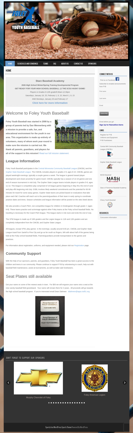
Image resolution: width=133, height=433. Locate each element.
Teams (45, 63)
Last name (103, 98)
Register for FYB (106, 135)
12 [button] (75, 403)
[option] (38, 381)
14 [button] (79, 403)
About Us (65, 63)
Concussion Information (108, 217)
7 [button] (63, 403)
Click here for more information (49, 103)
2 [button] (51, 403)
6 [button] (60, 403)
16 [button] (84, 403)
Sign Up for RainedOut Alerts (111, 125)
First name (103, 91)
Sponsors (92, 63)
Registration (79, 245)
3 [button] (53, 403)
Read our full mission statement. (54, 153)
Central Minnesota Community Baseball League (57, 168)
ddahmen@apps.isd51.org (79, 291)
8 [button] (65, 403)
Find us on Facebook (109, 80)
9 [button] (68, 403)
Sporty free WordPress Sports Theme (58, 427)
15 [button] (82, 403)
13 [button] (77, 403)
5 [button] (58, 403)
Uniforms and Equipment (109, 137)
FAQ (54, 63)
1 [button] (49, 403)
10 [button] (70, 403)
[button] (8, 383)
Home (10, 63)
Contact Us (78, 63)
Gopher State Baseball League (18, 172)
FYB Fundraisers (106, 140)
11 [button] (72, 403)
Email (101, 105)
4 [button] (56, 403)
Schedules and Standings (27, 63)
